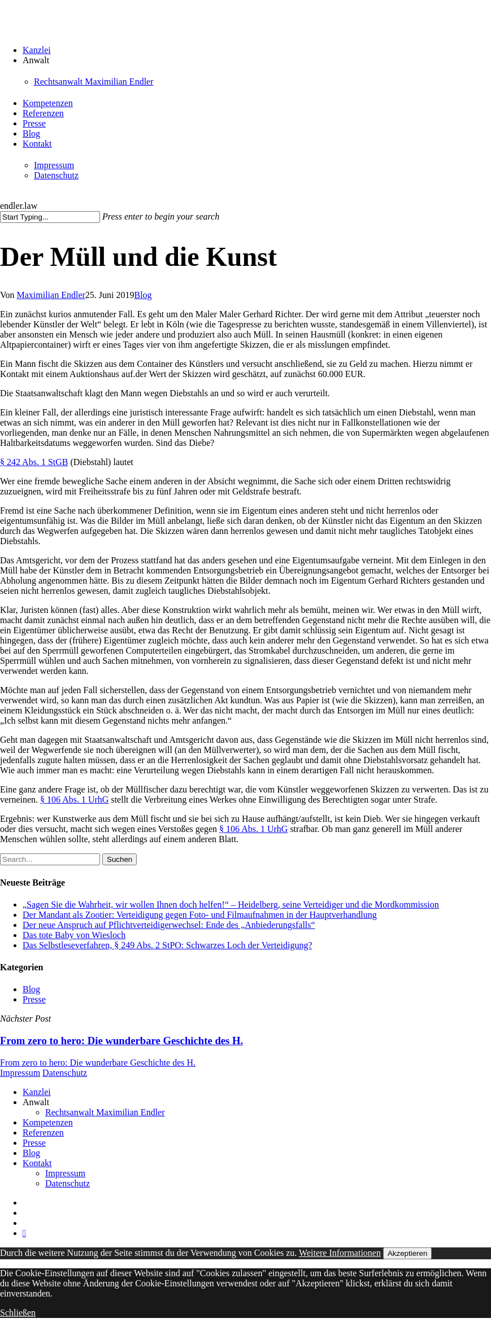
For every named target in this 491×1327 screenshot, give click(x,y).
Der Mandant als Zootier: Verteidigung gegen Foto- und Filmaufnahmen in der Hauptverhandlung (200, 914)
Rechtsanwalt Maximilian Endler (105, 1112)
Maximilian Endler (51, 295)
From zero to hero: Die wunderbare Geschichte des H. (97, 1062)
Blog (142, 295)
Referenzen (43, 1132)
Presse (34, 999)
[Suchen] (50, 217)
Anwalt (36, 1102)
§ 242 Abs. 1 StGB (34, 462)
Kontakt (37, 1163)
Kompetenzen (48, 1122)
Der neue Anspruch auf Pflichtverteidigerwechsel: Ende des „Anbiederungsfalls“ (169, 925)
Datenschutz (64, 1073)
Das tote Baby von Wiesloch (74, 935)
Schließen (18, 1312)
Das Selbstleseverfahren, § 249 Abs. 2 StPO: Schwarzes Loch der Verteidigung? (167, 945)
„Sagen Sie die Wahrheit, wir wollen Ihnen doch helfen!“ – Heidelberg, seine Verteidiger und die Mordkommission (231, 904)
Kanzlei (37, 1092)
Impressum (20, 1073)
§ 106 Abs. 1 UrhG (74, 799)
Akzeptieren (407, 1253)
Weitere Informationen (340, 1253)
